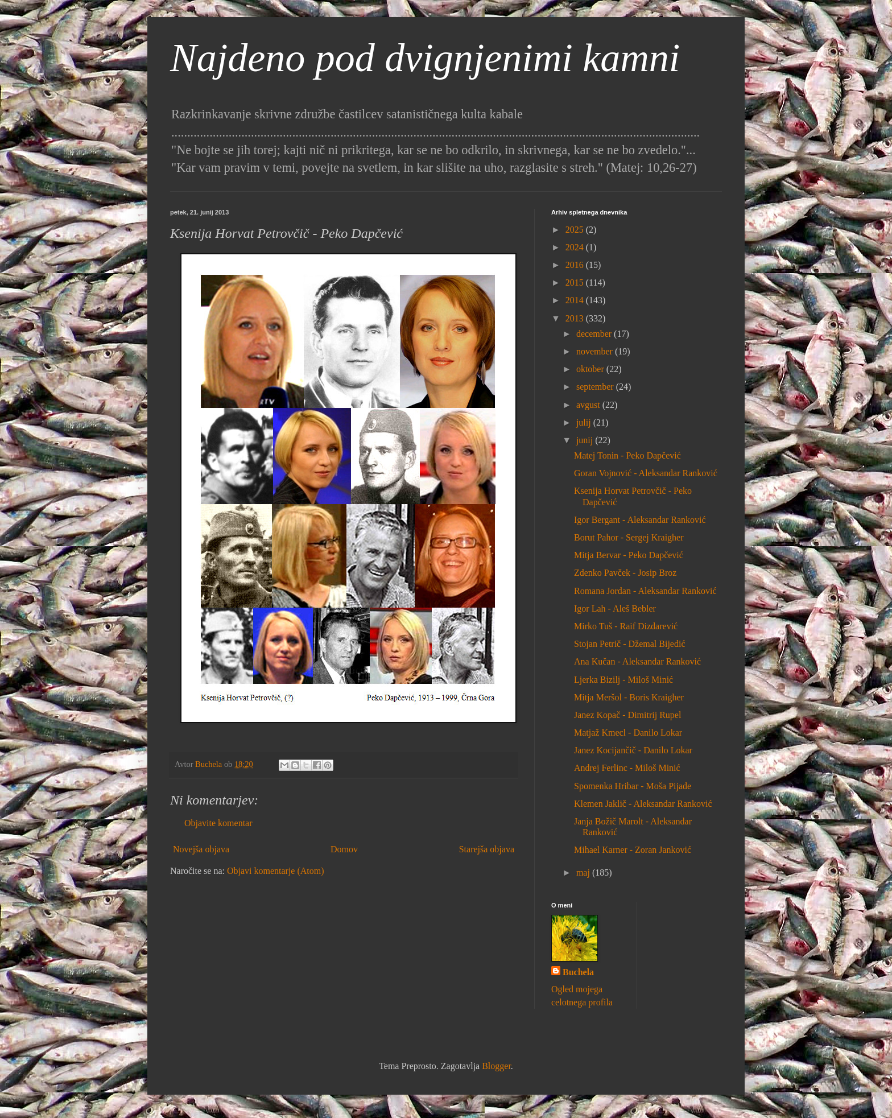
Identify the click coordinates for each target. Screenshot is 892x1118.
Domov (344, 849)
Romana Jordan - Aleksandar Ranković (645, 591)
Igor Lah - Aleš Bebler (615, 608)
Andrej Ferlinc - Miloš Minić (627, 768)
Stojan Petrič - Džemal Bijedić (629, 644)
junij (585, 440)
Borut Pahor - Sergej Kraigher (629, 537)
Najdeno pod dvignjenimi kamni (425, 58)
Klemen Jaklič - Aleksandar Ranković (643, 803)
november (595, 351)
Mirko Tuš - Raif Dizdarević (626, 626)
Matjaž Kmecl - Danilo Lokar (628, 732)
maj (584, 872)
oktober (591, 369)
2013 (575, 318)
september (596, 386)
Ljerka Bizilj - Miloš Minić (623, 679)
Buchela (578, 972)
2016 (575, 265)
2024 (575, 247)
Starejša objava (486, 849)
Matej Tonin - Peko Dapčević (627, 455)
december (595, 334)
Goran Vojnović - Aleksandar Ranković (645, 473)
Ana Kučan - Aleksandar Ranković (637, 661)
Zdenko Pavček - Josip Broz (625, 572)
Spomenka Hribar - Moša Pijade (632, 786)
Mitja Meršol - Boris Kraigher (629, 697)
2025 (575, 229)
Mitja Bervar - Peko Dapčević (628, 555)
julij (584, 422)
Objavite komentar (218, 823)
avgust (589, 405)
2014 (575, 300)
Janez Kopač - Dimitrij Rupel (627, 715)
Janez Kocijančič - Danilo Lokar (633, 750)
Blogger (496, 1066)
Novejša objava (201, 849)
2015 (575, 282)
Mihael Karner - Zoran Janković (632, 850)
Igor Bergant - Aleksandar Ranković (640, 520)
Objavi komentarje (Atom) (275, 871)
